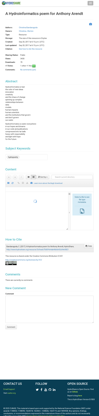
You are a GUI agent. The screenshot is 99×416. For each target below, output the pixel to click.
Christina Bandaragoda (28, 28)
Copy (89, 246)
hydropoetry (13, 157)
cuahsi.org (11, 393)
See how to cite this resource (30, 49)
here (80, 396)
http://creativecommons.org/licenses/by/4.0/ (23, 260)
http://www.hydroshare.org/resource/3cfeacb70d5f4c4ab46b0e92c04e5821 (38, 250)
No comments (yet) (28, 70)
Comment (9, 294)
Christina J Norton (26, 31)
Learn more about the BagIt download (48, 183)
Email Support (9, 389)
